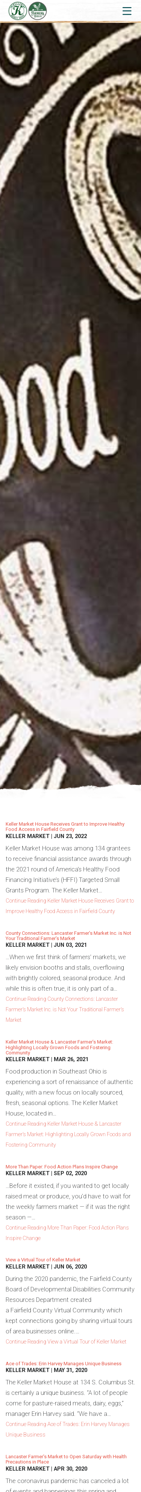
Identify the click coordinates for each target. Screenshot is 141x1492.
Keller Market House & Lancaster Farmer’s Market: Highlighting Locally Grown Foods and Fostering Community (59, 1047)
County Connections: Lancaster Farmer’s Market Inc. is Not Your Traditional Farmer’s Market (68, 935)
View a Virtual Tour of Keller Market (43, 1260)
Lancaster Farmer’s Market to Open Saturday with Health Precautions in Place (66, 1459)
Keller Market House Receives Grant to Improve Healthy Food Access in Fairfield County (65, 826)
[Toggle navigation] (126, 11)
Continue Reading (70, 906)
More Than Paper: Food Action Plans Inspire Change (62, 1167)
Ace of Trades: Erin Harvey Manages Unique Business (63, 1363)
